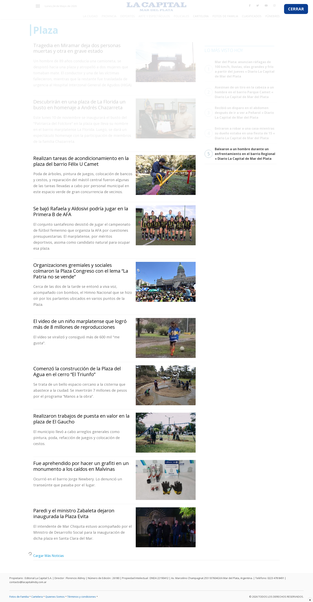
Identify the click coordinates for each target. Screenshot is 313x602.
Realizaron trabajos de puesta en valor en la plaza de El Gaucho (81, 418)
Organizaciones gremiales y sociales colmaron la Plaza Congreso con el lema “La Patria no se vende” (80, 271)
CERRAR (296, 9)
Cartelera (37, 596)
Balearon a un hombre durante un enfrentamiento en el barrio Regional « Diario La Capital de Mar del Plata (240, 154)
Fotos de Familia (19, 596)
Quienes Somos (55, 596)
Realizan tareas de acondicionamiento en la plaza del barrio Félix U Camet (81, 161)
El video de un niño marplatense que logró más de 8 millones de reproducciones (80, 324)
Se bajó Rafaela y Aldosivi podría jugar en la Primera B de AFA (80, 211)
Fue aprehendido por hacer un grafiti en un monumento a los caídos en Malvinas (81, 466)
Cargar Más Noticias (48, 555)
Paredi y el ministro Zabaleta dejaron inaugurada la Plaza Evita (73, 513)
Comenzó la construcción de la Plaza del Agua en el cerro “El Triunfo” (77, 371)
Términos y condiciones (81, 596)
